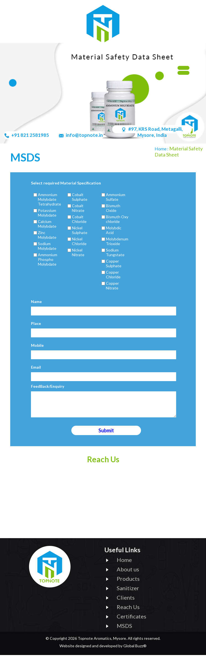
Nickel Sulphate (79, 230)
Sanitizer (128, 593)
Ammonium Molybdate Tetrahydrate (49, 199)
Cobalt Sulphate (79, 197)
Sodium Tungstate (115, 252)
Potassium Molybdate (47, 212)
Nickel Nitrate (78, 252)
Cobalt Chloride (79, 219)
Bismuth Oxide (113, 208)
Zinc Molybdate (47, 235)
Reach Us (128, 611)
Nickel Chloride (79, 241)
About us (128, 574)
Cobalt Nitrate (78, 208)
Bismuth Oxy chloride (117, 219)
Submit (106, 435)
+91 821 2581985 (30, 135)
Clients (126, 602)
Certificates (131, 621)
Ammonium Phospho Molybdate (47, 259)
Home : (162, 148)
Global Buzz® (135, 650)
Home (124, 564)
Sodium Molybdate (47, 246)
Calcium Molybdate (47, 223)
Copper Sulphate (113, 263)
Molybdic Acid (113, 230)
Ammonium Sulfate (115, 197)
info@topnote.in (84, 135)
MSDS (124, 630)
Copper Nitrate (112, 285)
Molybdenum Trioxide (117, 241)
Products (128, 583)
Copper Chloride (113, 274)
